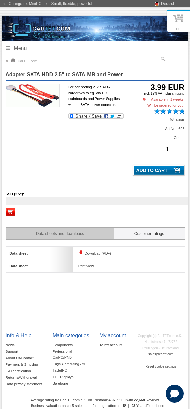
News (10, 345)
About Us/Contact (19, 358)
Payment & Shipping (22, 364)
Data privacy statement (24, 384)
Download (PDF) (98, 253)
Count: (179, 138)
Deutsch (168, 3)
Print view (86, 266)
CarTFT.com (24, 61)
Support (12, 351)
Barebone (60, 383)
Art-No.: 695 (174, 129)
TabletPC (60, 370)
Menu (20, 48)
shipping (178, 93)
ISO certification (18, 371)
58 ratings (177, 119)
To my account (110, 345)
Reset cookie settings (161, 366)
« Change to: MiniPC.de (47, 3)
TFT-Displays (63, 377)
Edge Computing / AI (69, 364)
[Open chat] (175, 394)
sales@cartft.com (160, 354)
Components (63, 345)
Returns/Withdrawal (21, 377)
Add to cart (151, 170)
